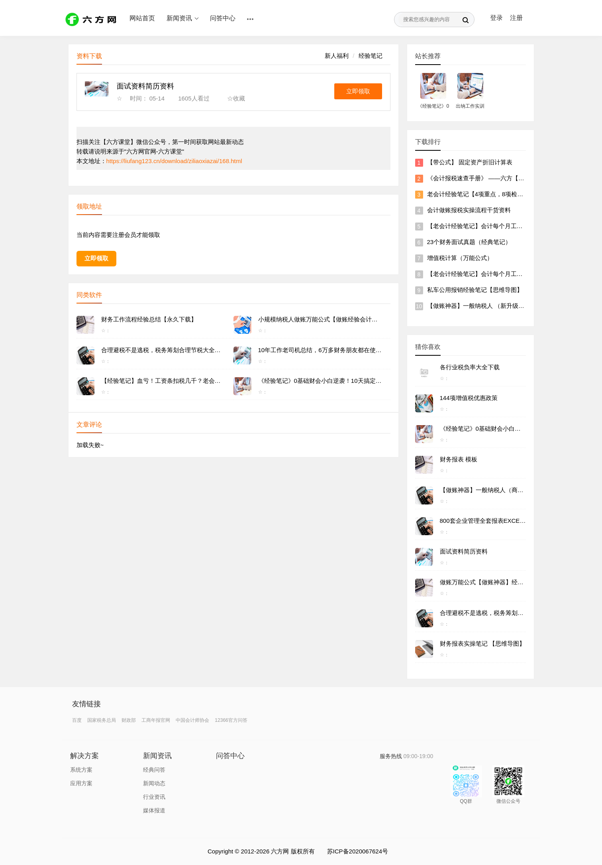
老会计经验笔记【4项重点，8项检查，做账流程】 (493, 194)
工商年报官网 (155, 720)
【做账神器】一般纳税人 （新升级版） (478, 305)
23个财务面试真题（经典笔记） (469, 241)
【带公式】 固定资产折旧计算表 (469, 162)
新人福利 (337, 55)
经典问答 (154, 769)
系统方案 (81, 769)
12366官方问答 (231, 720)
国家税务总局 (101, 720)
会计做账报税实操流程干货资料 (469, 210)
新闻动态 (154, 783)
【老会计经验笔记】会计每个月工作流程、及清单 (493, 226)
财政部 (129, 720)
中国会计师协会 (192, 720)
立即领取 (358, 91)
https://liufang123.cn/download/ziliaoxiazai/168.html (174, 161)
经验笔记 (370, 55)
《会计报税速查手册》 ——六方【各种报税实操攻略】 (499, 178)
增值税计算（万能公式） (460, 257)
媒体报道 (154, 810)
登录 (496, 17)
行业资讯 (154, 797)
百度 (77, 720)
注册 (516, 17)
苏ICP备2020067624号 (357, 851)
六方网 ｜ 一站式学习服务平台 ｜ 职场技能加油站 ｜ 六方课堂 (92, 19)
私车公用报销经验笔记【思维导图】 (475, 289)
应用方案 (81, 783)
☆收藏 (236, 98)
